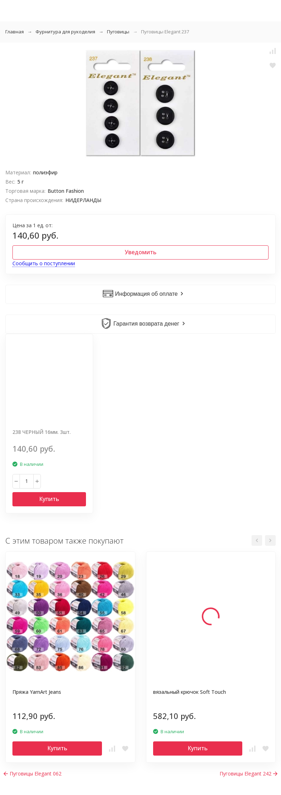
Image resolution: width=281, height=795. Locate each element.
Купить (49, 499)
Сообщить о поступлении (43, 263)
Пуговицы (118, 31)
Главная (14, 31)
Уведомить (140, 252)
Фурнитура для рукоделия (65, 31)
